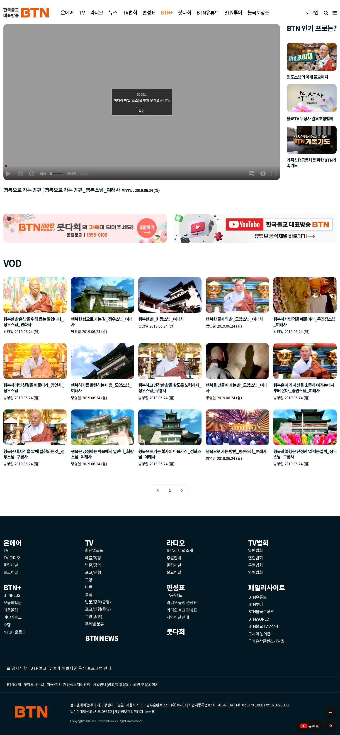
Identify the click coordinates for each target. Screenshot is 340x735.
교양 (88, 580)
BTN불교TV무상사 (263, 626)
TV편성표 (174, 595)
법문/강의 (93, 565)
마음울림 (10, 610)
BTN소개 (14, 684)
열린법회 (255, 558)
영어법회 (255, 572)
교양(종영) (93, 616)
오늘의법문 (12, 602)
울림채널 (10, 565)
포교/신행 (93, 572)
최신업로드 (94, 550)
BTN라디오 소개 (180, 550)
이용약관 (53, 684)
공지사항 (19, 668)
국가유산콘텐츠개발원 (266, 641)
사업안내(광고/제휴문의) (112, 684)
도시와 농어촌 (259, 634)
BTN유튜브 (257, 597)
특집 (88, 594)
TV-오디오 (11, 558)
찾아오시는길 (34, 684)
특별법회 (255, 565)
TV (5, 550)
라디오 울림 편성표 (182, 602)
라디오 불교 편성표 (182, 610)
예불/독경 (93, 558)
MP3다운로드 (14, 632)
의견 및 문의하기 (145, 684)
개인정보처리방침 (76, 684)
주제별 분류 (94, 624)
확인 (141, 110)
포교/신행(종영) (98, 609)
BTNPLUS (11, 595)
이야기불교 (12, 617)
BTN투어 (255, 604)
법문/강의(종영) (98, 602)
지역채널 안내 (178, 617)
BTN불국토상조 (261, 611)
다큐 (88, 587)
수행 (7, 624)
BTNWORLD (258, 619)
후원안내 (174, 558)
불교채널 (10, 572)
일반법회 (255, 550)
